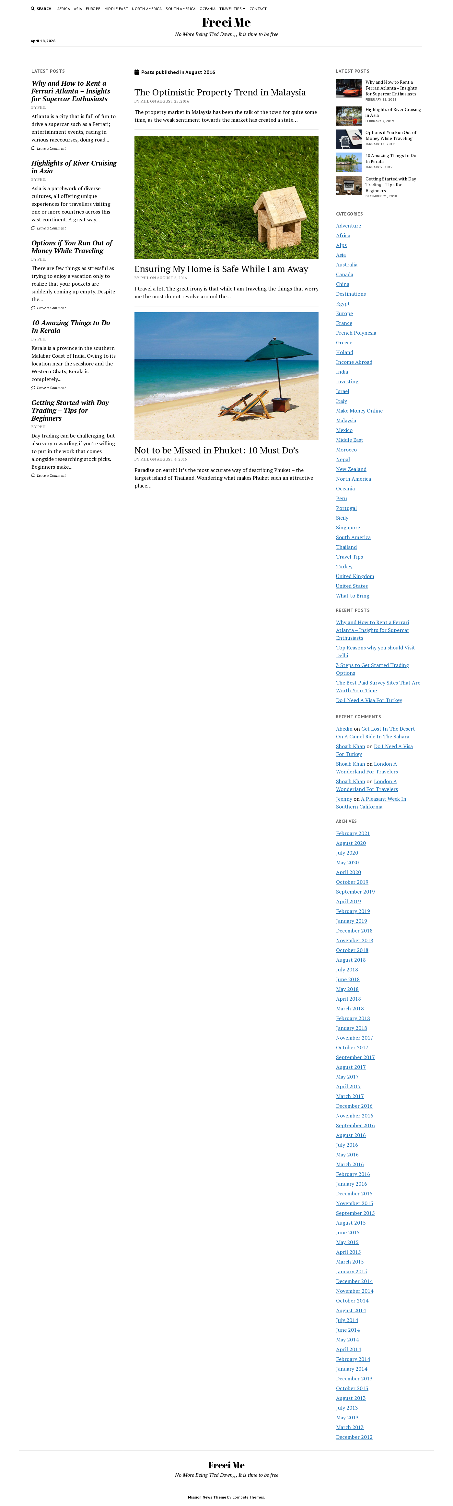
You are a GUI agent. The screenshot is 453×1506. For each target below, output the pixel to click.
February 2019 (353, 911)
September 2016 (355, 1125)
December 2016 (354, 1105)
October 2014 (352, 1300)
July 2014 (347, 1320)
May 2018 (347, 989)
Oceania (208, 8)
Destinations (351, 293)
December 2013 (354, 1378)
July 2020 (347, 852)
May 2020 (347, 862)
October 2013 (352, 1388)
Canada (344, 274)
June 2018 (348, 979)
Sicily (342, 517)
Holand (344, 352)
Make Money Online (359, 410)
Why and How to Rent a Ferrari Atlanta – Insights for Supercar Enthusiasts (70, 91)
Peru (341, 498)
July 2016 (347, 1144)
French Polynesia (356, 332)
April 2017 (348, 1086)
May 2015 (347, 1242)
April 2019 (348, 901)
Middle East (116, 8)
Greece (344, 342)
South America (181, 8)
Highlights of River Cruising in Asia (74, 167)
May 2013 (347, 1417)
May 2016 (347, 1154)
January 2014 (351, 1368)
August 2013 (351, 1397)
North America (147, 8)
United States (352, 585)
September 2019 (355, 891)
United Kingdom (355, 576)
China (342, 284)
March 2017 (350, 1096)
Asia (78, 8)
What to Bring (352, 595)
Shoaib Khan (350, 746)
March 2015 (350, 1261)
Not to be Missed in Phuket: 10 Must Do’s (216, 450)
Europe (93, 8)
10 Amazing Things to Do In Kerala (70, 326)
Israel (342, 391)
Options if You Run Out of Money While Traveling (71, 246)
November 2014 (354, 1290)
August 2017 (351, 1066)
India (342, 371)
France (344, 323)
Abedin (344, 728)
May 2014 (347, 1339)
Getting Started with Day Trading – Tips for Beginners (70, 410)
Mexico (344, 430)
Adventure (348, 225)
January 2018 (351, 1027)
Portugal (346, 508)
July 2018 (347, 969)
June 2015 (348, 1232)
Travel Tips (230, 8)
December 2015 (354, 1193)
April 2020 (348, 872)
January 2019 (351, 920)
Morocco (346, 449)
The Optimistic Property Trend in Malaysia (220, 92)
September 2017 (355, 1057)
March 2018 (350, 1008)
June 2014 (348, 1329)
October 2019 (352, 881)
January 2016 (351, 1183)
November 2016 (354, 1115)
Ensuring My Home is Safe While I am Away (221, 269)
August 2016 (351, 1135)
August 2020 (351, 842)
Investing (347, 381)
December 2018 (354, 930)
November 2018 (354, 940)
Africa (63, 8)
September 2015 (355, 1212)
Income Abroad (354, 361)
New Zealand (351, 469)
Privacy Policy (212, 54)
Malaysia (346, 420)
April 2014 (348, 1349)
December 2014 (354, 1281)
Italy (341, 400)
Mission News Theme (207, 1497)
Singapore (348, 527)
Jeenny (344, 798)
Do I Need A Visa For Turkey (369, 700)
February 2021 (353, 833)
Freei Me (226, 22)
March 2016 (350, 1164)
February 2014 (353, 1359)
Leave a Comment (48, 148)
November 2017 (354, 1037)
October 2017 (352, 1047)
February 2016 (353, 1174)
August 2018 (351, 959)
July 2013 (347, 1407)
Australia (346, 264)
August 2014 (351, 1310)
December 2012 (354, 1436)
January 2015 (351, 1271)
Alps (341, 245)
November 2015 (354, 1203)
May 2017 (347, 1076)
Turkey (344, 566)
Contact (258, 8)
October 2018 (352, 950)
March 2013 (350, 1427)
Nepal (343, 459)
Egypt (343, 303)
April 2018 (348, 998)
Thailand (346, 546)
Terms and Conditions (257, 54)
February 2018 (353, 1018)
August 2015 (351, 1222)
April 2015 (348, 1251)
